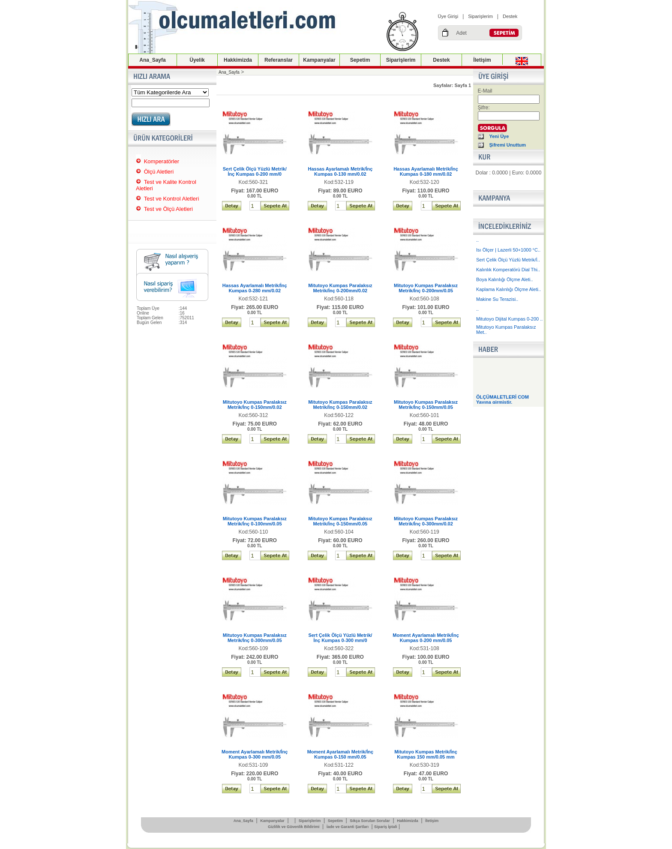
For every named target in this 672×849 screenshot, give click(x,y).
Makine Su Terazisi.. (497, 299)
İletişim (482, 60)
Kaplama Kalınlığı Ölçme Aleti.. (508, 289)
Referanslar (278, 60)
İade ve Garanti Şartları (348, 827)
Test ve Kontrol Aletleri (171, 198)
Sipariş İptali (385, 827)
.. (477, 240)
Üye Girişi (448, 16)
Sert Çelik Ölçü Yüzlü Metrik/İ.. (508, 259)
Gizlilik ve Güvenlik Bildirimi (294, 827)
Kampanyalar (319, 60)
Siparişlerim (480, 16)
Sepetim (360, 60)
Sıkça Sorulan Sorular (370, 821)
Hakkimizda (238, 60)
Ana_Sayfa (152, 60)
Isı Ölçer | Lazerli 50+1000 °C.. (508, 249)
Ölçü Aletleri (159, 171)
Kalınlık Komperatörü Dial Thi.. (508, 269)
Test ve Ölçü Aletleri (168, 209)
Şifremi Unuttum (507, 144)
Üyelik (196, 60)
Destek (510, 16)
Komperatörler (161, 161)
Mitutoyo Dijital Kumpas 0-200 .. (509, 318)
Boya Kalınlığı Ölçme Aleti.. (504, 279)
